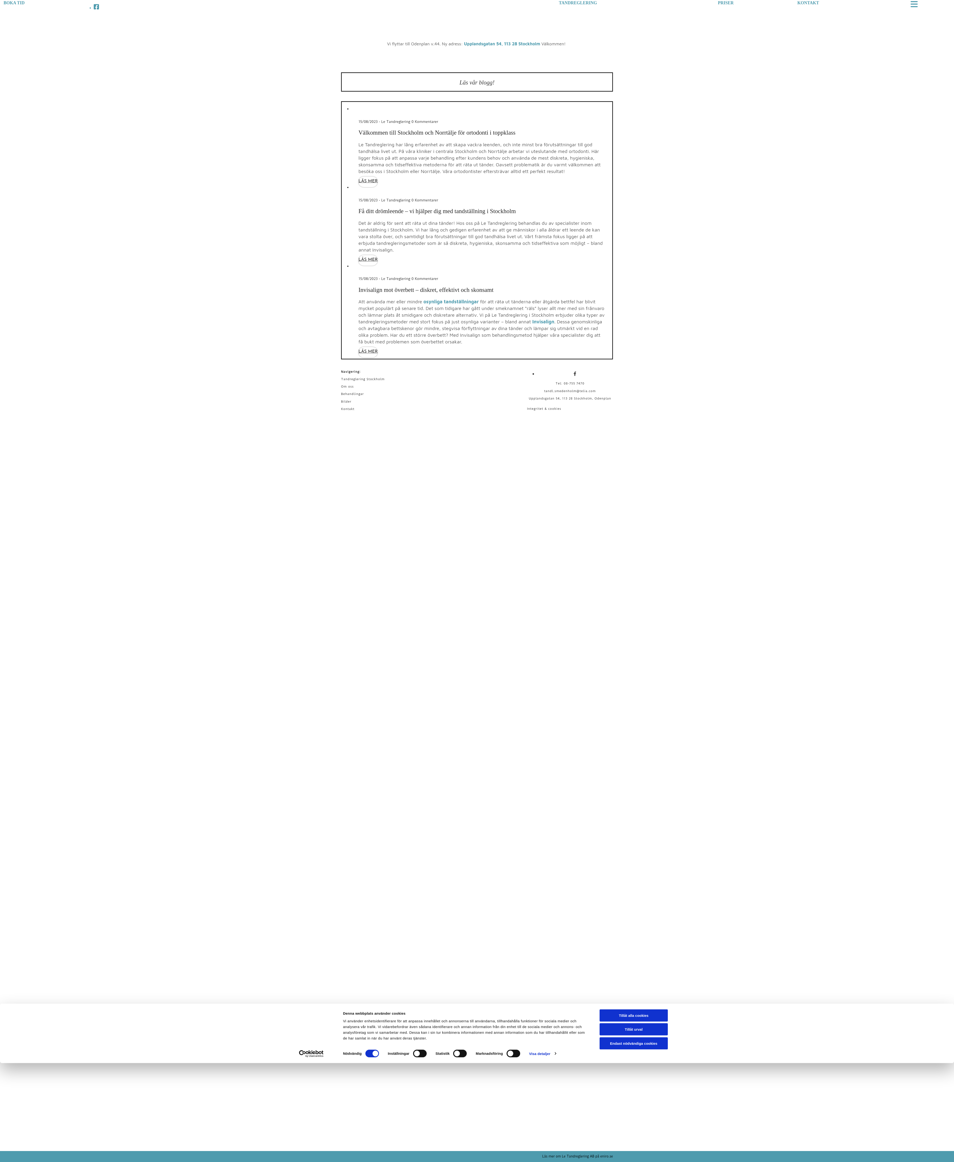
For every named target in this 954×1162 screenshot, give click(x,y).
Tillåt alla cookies (633, 1114)
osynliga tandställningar (451, 301)
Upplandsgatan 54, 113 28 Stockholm (502, 43)
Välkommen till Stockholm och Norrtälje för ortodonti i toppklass (436, 132)
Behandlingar (352, 394)
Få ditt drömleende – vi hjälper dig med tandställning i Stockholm (437, 211)
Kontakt (347, 409)
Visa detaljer (539, 1153)
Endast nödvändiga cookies (633, 1142)
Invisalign (543, 321)
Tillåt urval (634, 1128)
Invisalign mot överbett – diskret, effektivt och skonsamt (425, 290)
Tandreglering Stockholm (363, 379)
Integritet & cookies (544, 408)
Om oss (347, 386)
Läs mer (368, 181)
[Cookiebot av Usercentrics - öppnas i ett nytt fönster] (311, 1152)
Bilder (346, 401)
